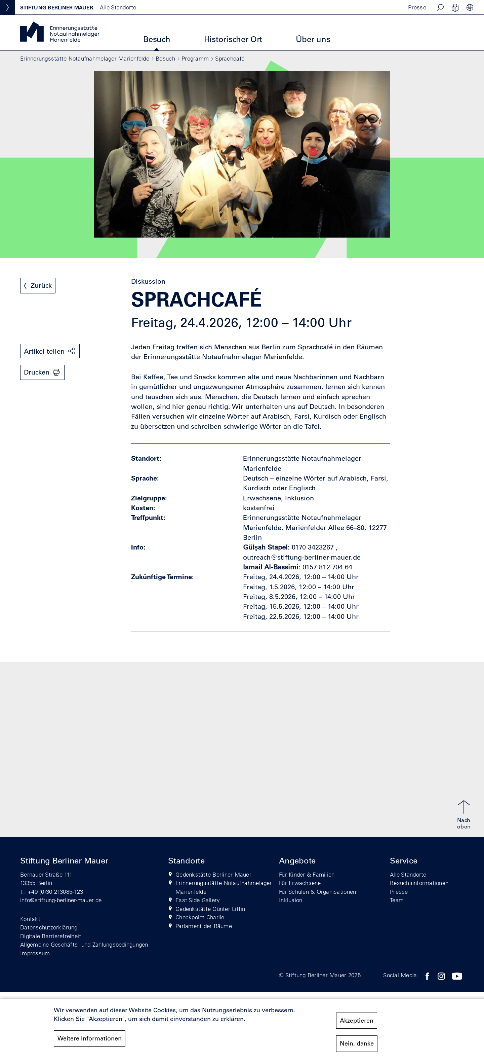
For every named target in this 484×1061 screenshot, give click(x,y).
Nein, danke (357, 1043)
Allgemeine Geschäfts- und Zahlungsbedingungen (84, 944)
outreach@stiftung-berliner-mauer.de (302, 557)
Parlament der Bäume (203, 925)
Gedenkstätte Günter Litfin (210, 908)
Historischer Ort (233, 39)
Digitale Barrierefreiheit (50, 936)
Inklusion (290, 900)
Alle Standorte (408, 874)
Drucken (36, 372)
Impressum (35, 953)
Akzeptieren (356, 1020)
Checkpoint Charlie (200, 917)
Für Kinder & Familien (306, 874)
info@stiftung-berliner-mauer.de (61, 900)
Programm (195, 58)
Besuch (156, 39)
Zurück (41, 285)
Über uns (313, 39)
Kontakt (30, 918)
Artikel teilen (44, 351)
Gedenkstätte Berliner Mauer (213, 874)
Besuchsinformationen (419, 882)
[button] (440, 7)
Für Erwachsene (300, 882)
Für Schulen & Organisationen (317, 891)
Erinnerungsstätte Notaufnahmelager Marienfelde (84, 58)
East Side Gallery (197, 900)
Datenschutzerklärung (48, 927)
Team (397, 900)
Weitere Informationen (89, 1038)
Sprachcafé (229, 58)
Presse (417, 7)
